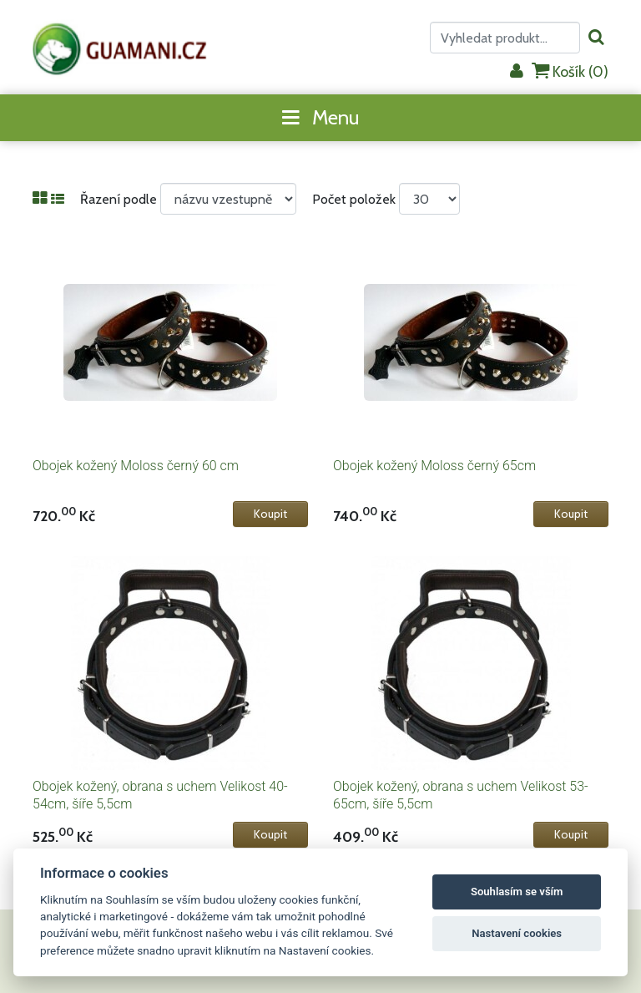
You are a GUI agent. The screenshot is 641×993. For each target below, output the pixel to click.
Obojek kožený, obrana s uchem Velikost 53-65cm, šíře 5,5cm (460, 795)
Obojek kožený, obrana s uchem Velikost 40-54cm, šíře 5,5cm (160, 795)
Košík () (570, 71)
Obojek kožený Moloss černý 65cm (434, 466)
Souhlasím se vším (517, 891)
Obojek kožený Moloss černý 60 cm (136, 466)
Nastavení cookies (517, 933)
